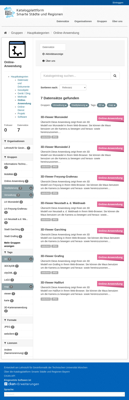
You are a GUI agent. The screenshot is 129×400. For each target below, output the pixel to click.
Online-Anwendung (66, 33)
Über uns (117, 21)
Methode (22, 96)
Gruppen (102, 21)
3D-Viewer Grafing (52, 256)
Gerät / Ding (24, 93)
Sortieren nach (49, 87)
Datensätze (63, 21)
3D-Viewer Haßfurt (52, 282)
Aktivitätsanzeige (52, 54)
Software (22, 117)
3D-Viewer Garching (53, 229)
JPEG (55, 137)
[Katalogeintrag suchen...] (76, 76)
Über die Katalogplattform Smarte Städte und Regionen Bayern (37, 371)
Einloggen (118, 2)
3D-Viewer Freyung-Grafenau (59, 176)
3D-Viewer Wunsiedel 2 (55, 147)
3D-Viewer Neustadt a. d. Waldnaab (63, 203)
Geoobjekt (23, 90)
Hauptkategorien (38, 33)
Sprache (8, 389)
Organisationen (83, 21)
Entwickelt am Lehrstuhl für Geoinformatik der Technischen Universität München (45, 367)
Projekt (21, 113)
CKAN (24, 384)
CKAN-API (9, 376)
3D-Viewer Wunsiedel (54, 117)
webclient (46, 137)
